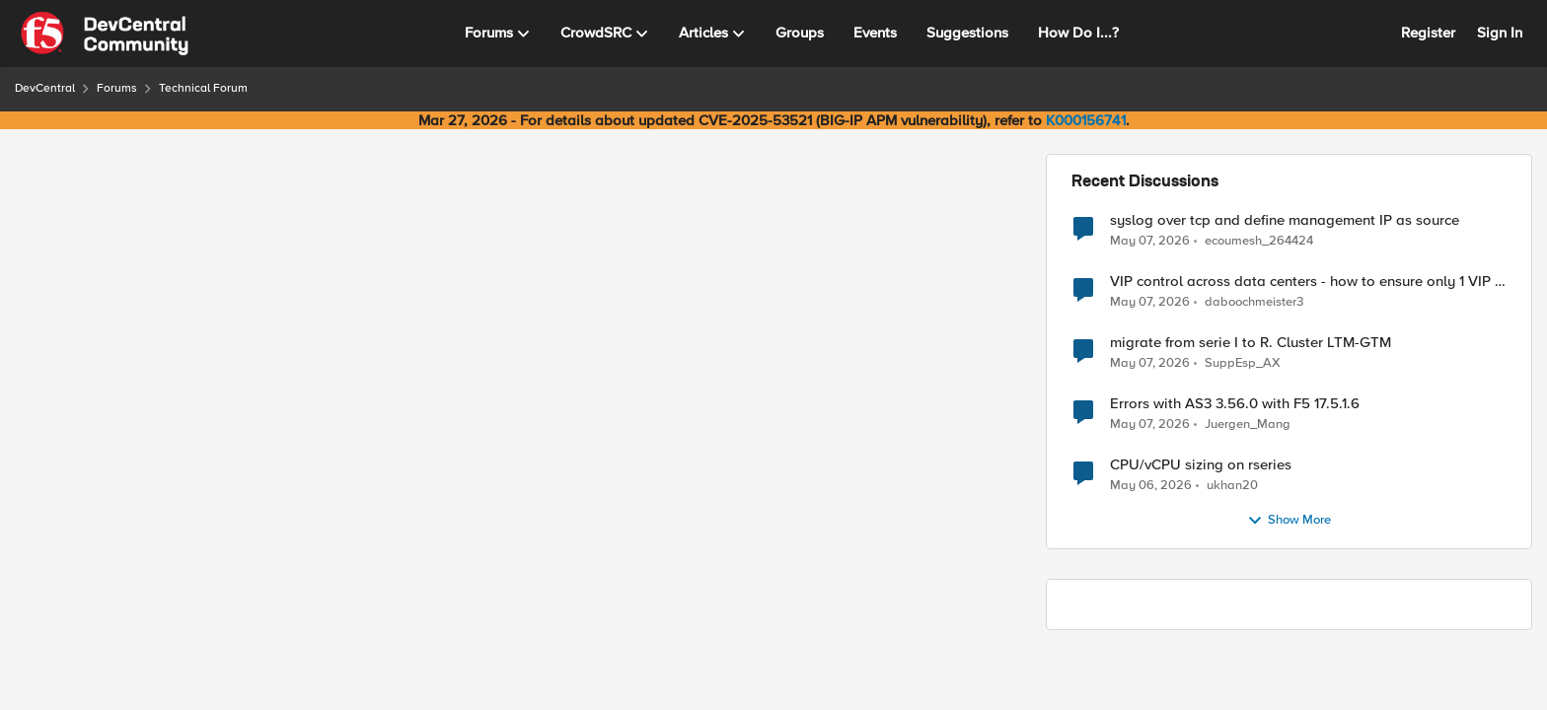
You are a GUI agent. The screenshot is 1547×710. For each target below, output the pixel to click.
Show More (1289, 521)
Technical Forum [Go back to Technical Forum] (203, 88)
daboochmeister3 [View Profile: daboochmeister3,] (1254, 302)
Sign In (1499, 32)
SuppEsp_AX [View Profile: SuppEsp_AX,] (1243, 363)
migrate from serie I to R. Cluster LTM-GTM (1250, 342)
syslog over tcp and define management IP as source (1284, 220)
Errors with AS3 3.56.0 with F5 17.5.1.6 (1235, 403)
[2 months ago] (1150, 240)
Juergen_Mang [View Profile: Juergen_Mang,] (1247, 424)
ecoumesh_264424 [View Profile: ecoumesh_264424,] (1259, 240)
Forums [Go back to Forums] (117, 88)
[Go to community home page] (104, 33)
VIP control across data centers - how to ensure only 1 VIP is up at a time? (1308, 281)
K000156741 (1086, 120)
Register (1428, 32)
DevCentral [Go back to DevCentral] (45, 88)
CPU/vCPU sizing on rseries (1200, 465)
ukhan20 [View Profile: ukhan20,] (1232, 485)
